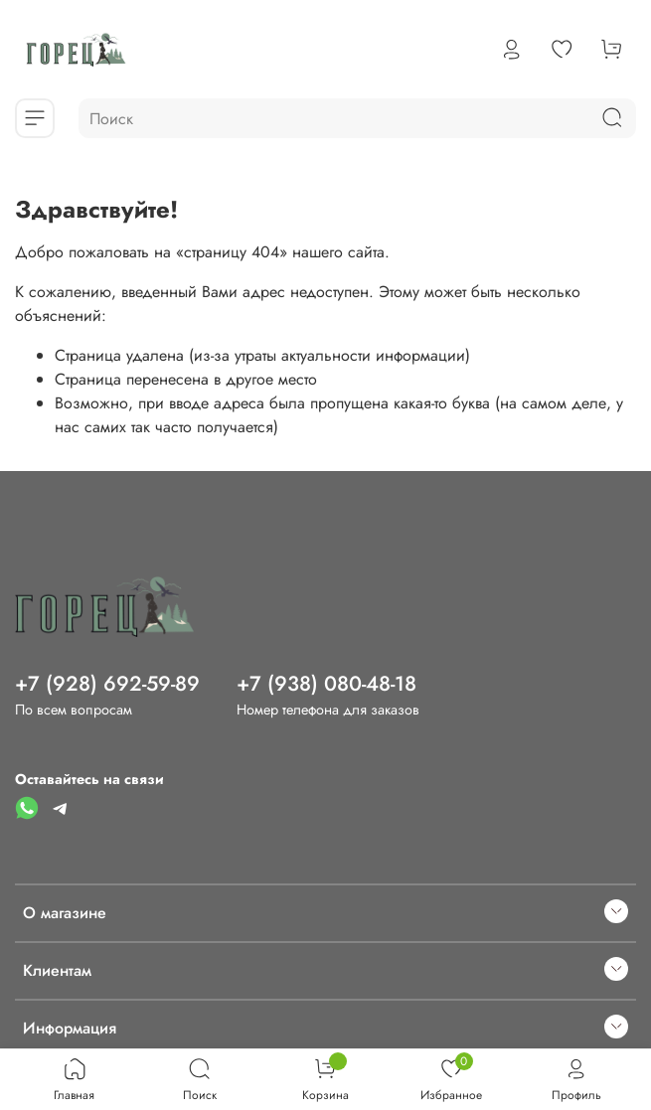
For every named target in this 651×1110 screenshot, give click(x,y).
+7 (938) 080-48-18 (326, 684)
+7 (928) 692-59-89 (107, 684)
